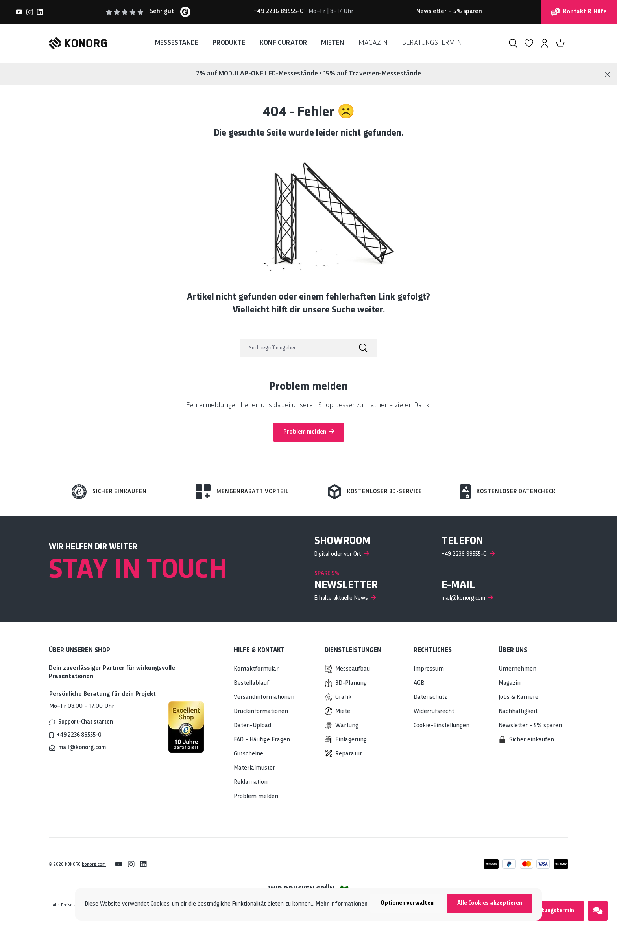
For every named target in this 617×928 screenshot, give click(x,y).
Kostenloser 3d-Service (384, 491)
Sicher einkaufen (119, 491)
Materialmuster (254, 768)
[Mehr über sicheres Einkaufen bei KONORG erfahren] (186, 727)
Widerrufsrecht (434, 712)
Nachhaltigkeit (518, 712)
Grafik (343, 697)
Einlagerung (351, 740)
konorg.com (94, 864)
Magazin (510, 683)
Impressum (429, 669)
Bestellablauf (251, 683)
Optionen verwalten (407, 903)
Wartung (346, 726)
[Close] (607, 74)
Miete (342, 712)
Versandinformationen (264, 697)
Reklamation (251, 782)
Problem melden (308, 431)
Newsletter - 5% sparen (530, 726)
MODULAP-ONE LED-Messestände (268, 73)
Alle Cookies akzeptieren (489, 903)
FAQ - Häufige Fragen (262, 740)
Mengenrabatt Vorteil (252, 491)
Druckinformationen (261, 712)
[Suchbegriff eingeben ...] (294, 348)
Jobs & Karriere (518, 697)
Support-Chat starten (85, 722)
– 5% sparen (449, 12)
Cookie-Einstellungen (441, 726)
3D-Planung (351, 683)
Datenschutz (430, 697)
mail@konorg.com (82, 747)
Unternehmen (517, 669)
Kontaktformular (256, 669)
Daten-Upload (252, 726)
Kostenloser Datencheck (516, 491)
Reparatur (348, 754)
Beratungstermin (551, 910)
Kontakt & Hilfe (579, 11)
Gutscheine (248, 754)
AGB (419, 683)
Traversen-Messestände (385, 73)
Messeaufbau (352, 669)
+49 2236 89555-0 (79, 735)
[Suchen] (513, 43)
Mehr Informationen (342, 904)
